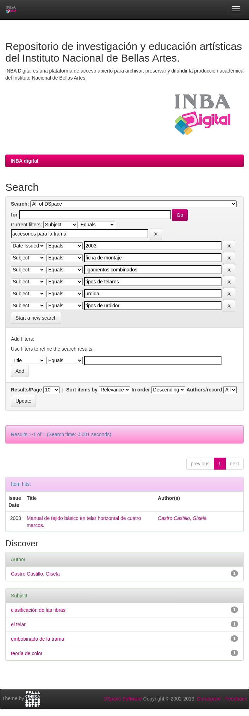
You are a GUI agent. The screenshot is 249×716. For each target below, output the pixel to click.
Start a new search (36, 318)
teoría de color (27, 653)
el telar (18, 624)
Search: (20, 204)
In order (141, 389)
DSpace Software (123, 699)
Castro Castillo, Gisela (182, 518)
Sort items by (82, 389)
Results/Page (26, 389)
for (14, 215)
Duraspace (209, 699)
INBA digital (24, 161)
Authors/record (204, 389)
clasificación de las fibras (38, 610)
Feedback (236, 699)
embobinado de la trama (37, 639)
